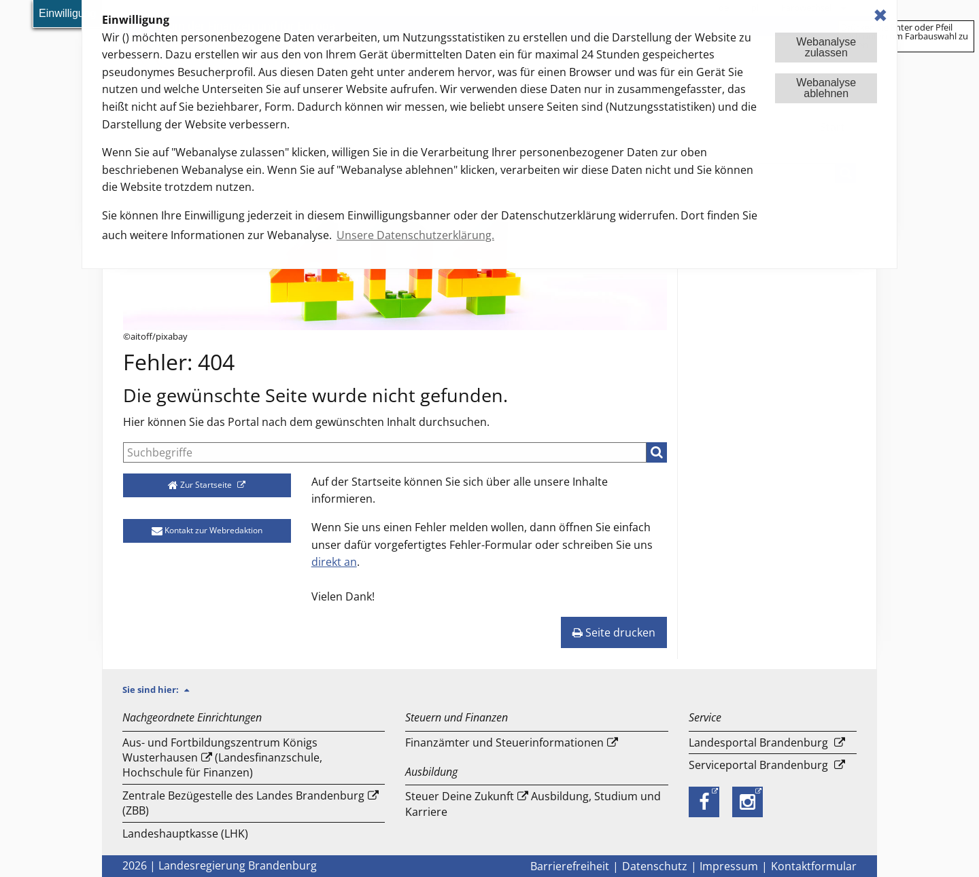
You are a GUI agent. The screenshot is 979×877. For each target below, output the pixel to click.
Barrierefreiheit (569, 866)
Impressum (729, 866)
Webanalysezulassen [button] (826, 47)
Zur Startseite (201, 484)
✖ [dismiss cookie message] (880, 15)
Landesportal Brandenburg (758, 742)
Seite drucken (613, 632)
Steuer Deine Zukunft (459, 796)
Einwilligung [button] (68, 13)
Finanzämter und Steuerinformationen (504, 742)
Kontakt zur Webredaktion (207, 530)
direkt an (334, 561)
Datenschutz (654, 866)
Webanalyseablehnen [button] (826, 88)
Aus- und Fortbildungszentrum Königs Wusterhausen (219, 750)
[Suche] (385, 452)
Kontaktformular (814, 866)
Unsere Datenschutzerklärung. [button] (415, 235)
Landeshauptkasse (170, 833)
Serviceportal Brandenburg (758, 764)
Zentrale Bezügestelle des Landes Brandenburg (243, 795)
